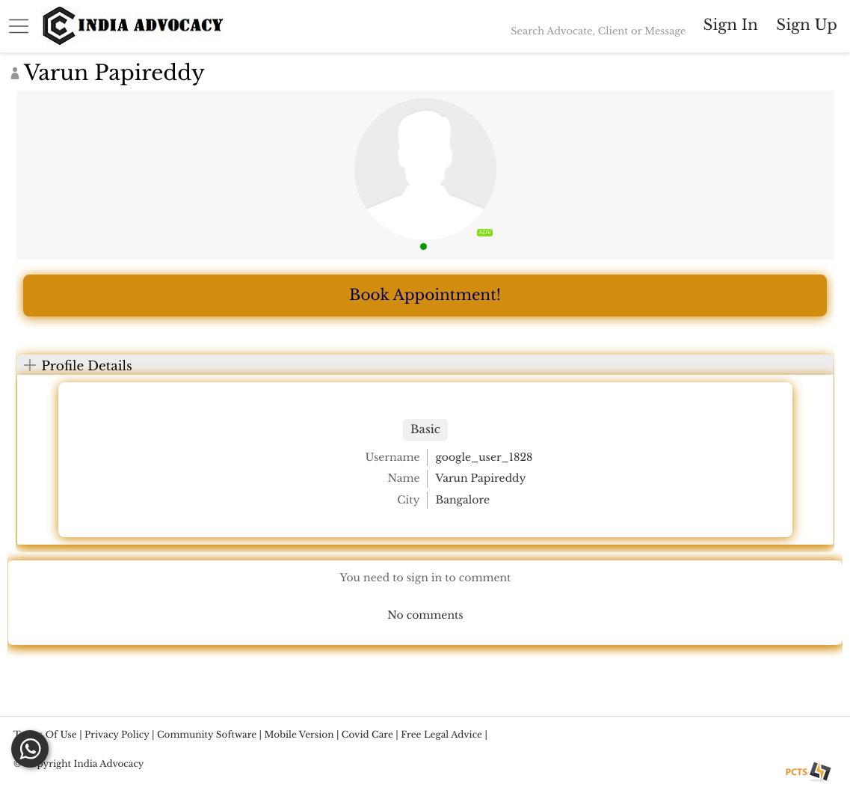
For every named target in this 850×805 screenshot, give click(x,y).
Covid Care (367, 735)
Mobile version (299, 735)
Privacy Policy (117, 735)
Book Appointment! (425, 295)
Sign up (806, 25)
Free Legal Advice (441, 735)
